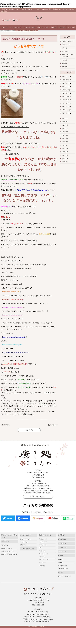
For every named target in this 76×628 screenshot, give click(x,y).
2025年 (64, 121)
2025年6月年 (65, 83)
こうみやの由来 (24, 542)
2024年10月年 (65, 103)
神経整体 (64, 60)
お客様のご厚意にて (67, 41)
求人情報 (60, 572)
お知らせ (64, 48)
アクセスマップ (62, 551)
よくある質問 (71, 27)
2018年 (64, 145)
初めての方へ (6, 27)
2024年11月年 (65, 100)
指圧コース (42, 547)
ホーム (3, 30)
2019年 (64, 142)
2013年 (64, 161)
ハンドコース (42, 556)
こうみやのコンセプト (25, 539)
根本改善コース (43, 542)
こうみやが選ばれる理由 (29, 27)
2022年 (64, 132)
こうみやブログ (62, 547)
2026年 (64, 118)
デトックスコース (43, 553)
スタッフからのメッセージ (64, 576)
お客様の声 (53, 27)
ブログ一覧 (10, 30)
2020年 (64, 138)
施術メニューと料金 (43, 27)
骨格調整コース (43, 539)
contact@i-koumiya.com (13, 284)
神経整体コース (43, 545)
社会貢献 (60, 562)
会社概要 (60, 555)
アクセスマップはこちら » (38, 496)
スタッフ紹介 (62, 27)
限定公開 (64, 63)
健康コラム (65, 51)
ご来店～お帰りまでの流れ (7, 551)
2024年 (64, 125)
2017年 (64, 148)
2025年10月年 (65, 80)
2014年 (64, 158)
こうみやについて (16, 27)
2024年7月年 (65, 113)
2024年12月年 (65, 96)
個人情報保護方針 (62, 565)
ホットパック (42, 562)
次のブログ (52, 425)
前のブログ (6, 425)
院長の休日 (65, 66)
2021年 (64, 135)
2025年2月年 (65, 90)
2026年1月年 (65, 76)
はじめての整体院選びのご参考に (9, 554)
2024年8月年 (65, 110)
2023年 (64, 128)
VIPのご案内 (42, 565)
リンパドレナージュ (44, 559)
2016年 (64, 152)
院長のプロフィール (25, 545)
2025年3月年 (65, 86)
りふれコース (42, 550)
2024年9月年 (65, 106)
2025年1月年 (65, 93)
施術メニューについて (6, 548)
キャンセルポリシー (63, 568)
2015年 (64, 155)
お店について (66, 44)
